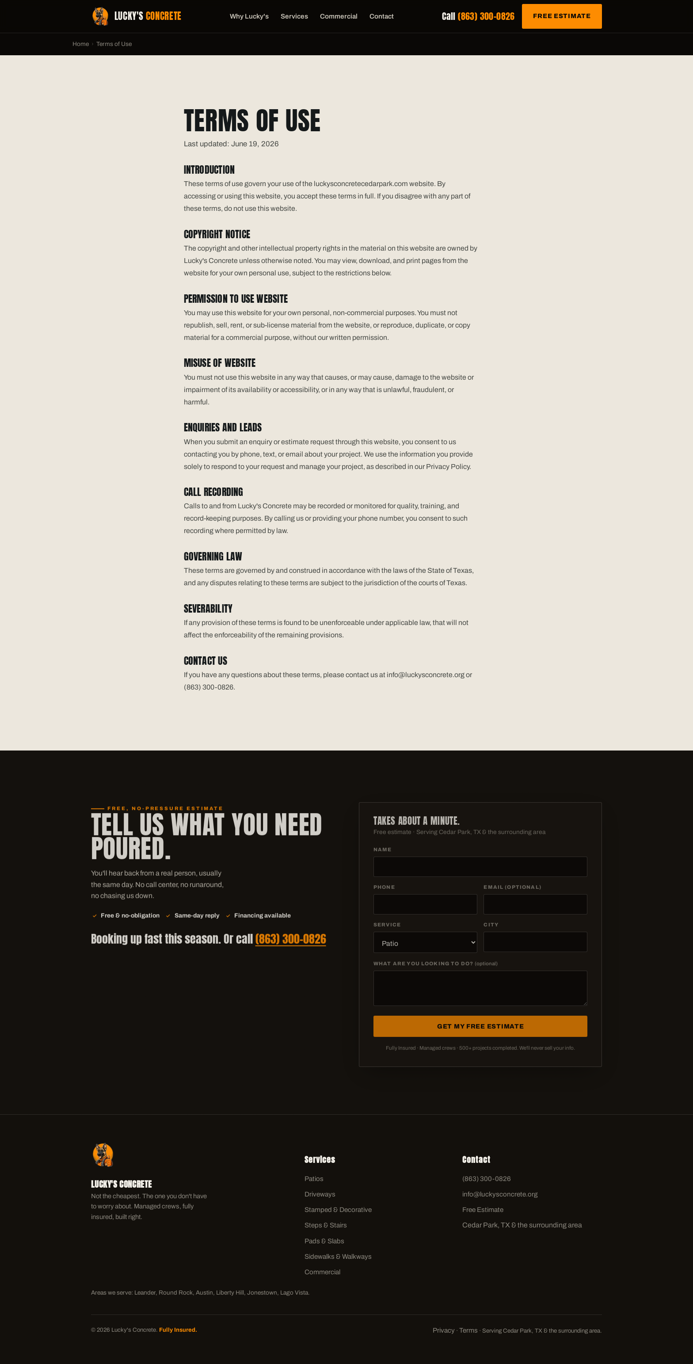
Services (294, 16)
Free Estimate (561, 15)
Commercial (339, 16)
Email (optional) (512, 890)
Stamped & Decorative (338, 1209)
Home (80, 44)
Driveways (320, 1194)
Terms (468, 1330)
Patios (314, 1178)
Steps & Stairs (326, 1225)
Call (478, 16)
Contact (381, 16)
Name (382, 852)
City (491, 927)
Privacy (444, 1330)
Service (387, 927)
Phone (384, 890)
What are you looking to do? (435, 966)
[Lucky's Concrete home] (136, 16)
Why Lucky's (249, 16)
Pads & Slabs (324, 1241)
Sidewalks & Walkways (338, 1256)
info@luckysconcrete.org (499, 1194)
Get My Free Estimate (480, 1029)
